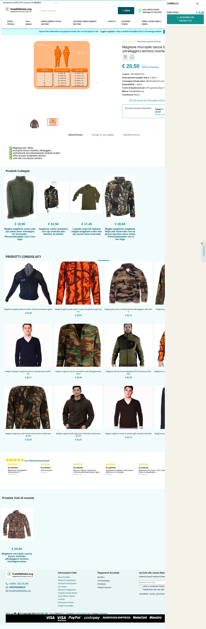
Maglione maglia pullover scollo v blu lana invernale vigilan (28, 309)
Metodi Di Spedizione (67, 580)
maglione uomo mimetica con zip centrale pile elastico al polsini (53, 231)
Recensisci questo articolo (149, 41)
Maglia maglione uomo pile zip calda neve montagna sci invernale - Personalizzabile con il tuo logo (19, 234)
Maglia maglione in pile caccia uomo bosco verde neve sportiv (28, 434)
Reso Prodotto (64, 577)
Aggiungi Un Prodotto (185, 19)
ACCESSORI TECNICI (125, 22)
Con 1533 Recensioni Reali (36, 461)
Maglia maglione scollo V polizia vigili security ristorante (128, 433)
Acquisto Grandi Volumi (67, 593)
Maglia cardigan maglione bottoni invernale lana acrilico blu (28, 372)
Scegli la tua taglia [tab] (103, 134)
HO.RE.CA (112, 21)
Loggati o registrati (107, 31)
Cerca (126, 10)
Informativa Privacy (66, 602)
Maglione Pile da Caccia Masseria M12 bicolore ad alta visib (128, 372)
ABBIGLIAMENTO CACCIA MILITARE (51, 22)
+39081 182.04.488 (18, 583)
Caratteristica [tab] (131, 134)
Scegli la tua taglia (65, 606)
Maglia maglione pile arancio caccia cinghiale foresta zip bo (78, 310)
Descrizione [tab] (75, 134)
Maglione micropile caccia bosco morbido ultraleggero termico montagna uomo (17, 557)
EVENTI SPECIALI (11, 22)
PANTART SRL (42, 613)
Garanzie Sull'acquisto (67, 583)
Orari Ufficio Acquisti (66, 596)
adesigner (103, 613)
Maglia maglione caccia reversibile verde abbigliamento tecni (78, 372)
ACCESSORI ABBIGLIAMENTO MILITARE (84, 22)
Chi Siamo (62, 587)
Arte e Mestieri (29, 22)
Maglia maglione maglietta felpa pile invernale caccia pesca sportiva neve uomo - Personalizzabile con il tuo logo (120, 234)
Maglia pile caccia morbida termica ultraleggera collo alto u (128, 310)
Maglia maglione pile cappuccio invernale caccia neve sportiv (78, 434)
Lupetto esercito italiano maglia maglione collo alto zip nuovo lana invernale (87, 231)
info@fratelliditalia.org (20, 591)
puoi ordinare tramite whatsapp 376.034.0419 (152, 10)
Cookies (61, 599)
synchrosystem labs (82, 613)
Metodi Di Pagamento (67, 590)
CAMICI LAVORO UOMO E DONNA (151, 22)
